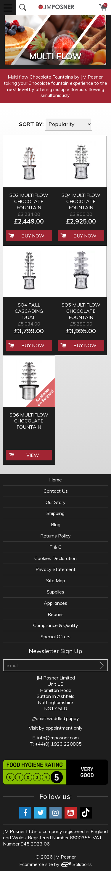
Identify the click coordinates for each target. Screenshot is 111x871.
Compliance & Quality (55, 625)
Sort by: (31, 124)
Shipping (55, 513)
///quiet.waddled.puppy (55, 718)
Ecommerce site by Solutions (55, 864)
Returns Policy (55, 536)
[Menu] (8, 7)
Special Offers (55, 636)
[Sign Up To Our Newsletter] (101, 665)
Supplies (55, 592)
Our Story (56, 502)
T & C (55, 547)
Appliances (55, 603)
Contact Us (56, 491)
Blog (55, 524)
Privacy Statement (55, 569)
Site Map (55, 580)
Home (55, 480)
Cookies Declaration (55, 558)
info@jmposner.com (58, 738)
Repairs (56, 614)
